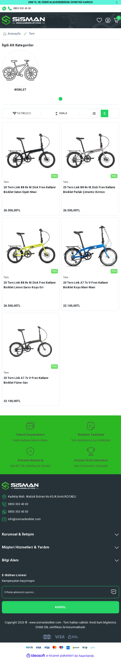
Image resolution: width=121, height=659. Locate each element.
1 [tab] (60, 99)
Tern (32, 33)
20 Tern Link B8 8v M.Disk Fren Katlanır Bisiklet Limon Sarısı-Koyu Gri (30, 285)
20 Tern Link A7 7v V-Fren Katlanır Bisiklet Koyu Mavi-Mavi (85, 285)
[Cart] (116, 20)
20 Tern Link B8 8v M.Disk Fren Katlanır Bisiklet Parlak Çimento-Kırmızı (89, 190)
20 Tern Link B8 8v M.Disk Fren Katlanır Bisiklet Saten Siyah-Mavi (30, 190)
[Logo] (23, 20)
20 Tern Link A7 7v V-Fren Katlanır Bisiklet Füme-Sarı (26, 380)
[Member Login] (108, 20)
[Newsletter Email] (60, 592)
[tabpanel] (20, 71)
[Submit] (60, 607)
